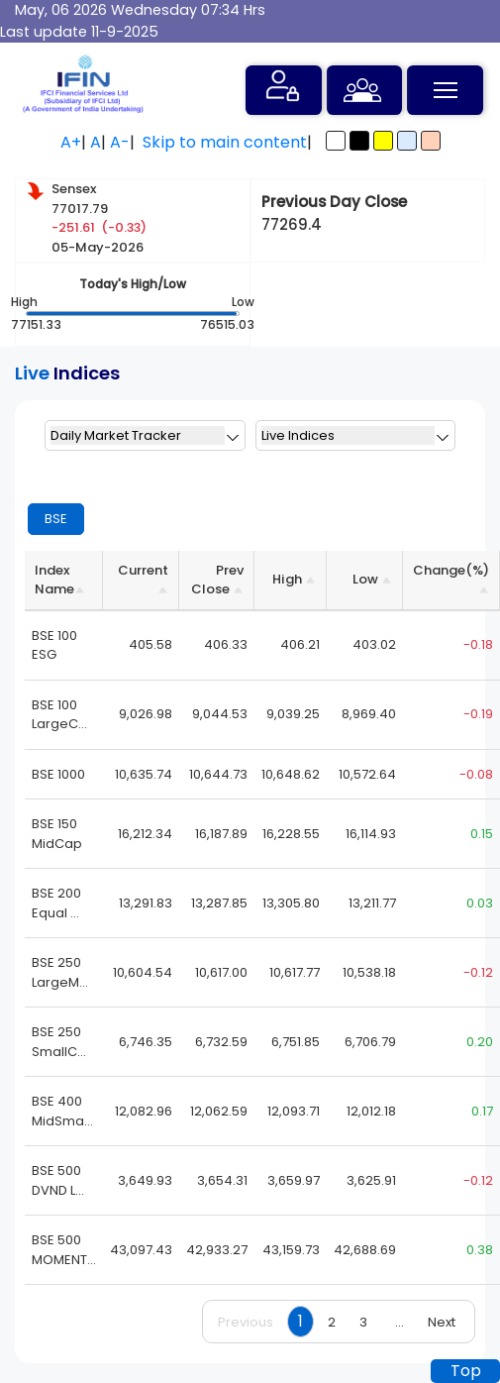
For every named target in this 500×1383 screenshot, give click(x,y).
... (399, 1322)
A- (120, 142)
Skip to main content (225, 142)
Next (441, 1322)
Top (465, 1370)
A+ (70, 142)
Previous (245, 1322)
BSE (56, 518)
